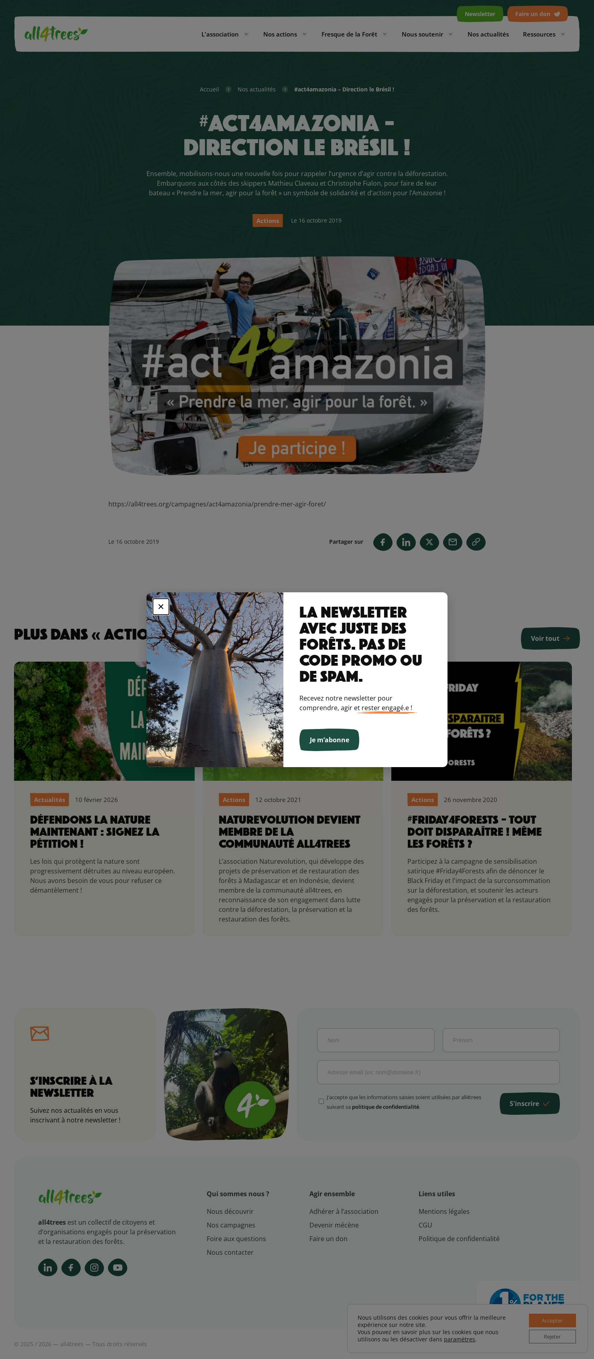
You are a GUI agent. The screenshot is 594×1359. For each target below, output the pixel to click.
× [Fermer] (161, 606)
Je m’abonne (329, 739)
